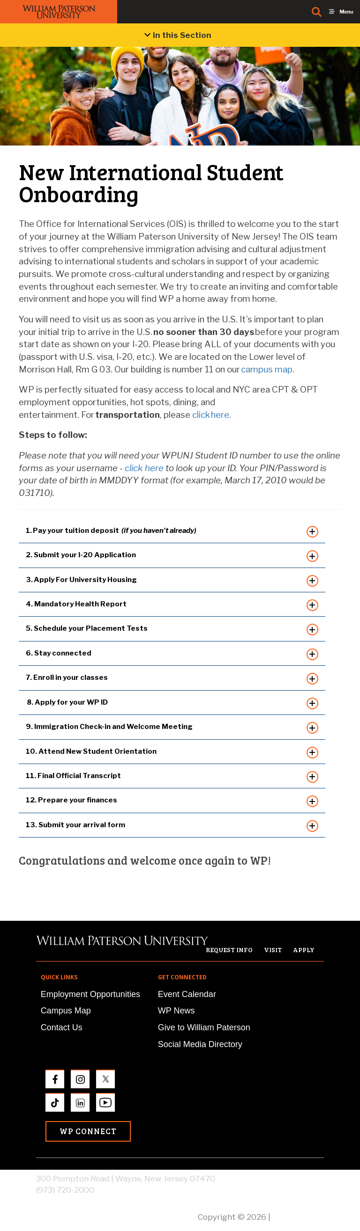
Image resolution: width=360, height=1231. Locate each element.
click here (144, 468)
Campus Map (66, 1010)
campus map (266, 369)
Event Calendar (187, 994)
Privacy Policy (298, 1217)
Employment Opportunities (90, 994)
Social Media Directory (200, 1044)
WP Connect (88, 1131)
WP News (176, 1010)
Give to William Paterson (204, 1027)
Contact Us (61, 1027)
